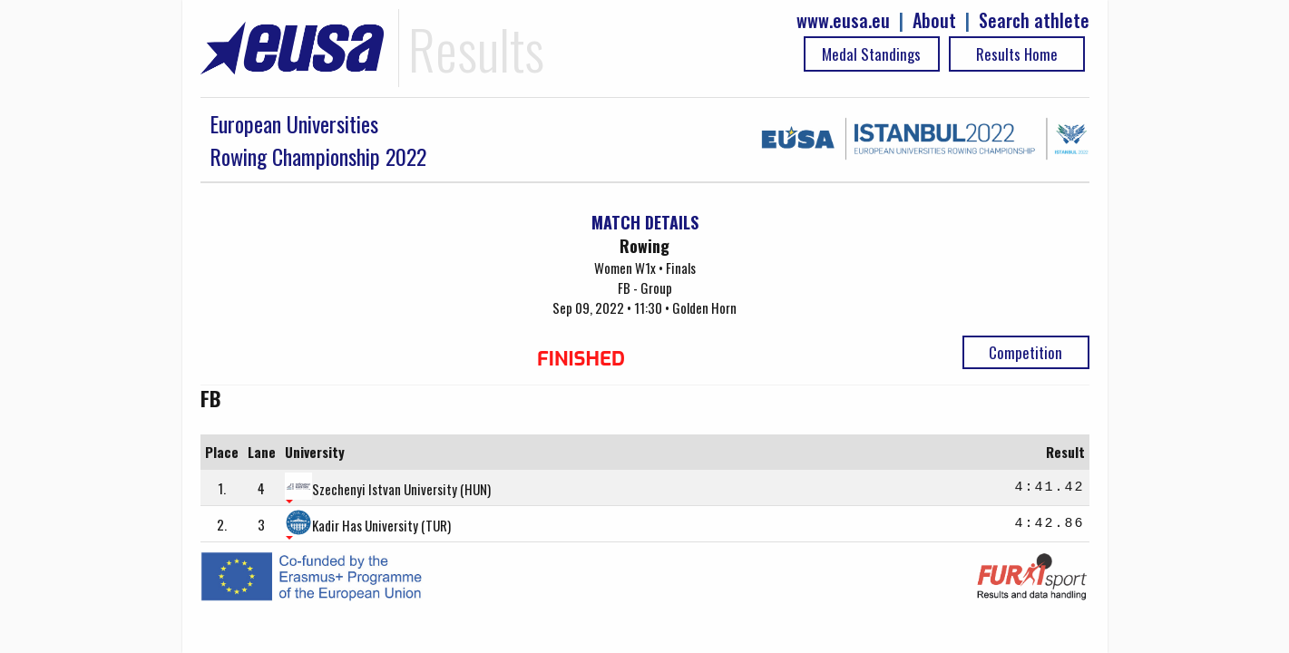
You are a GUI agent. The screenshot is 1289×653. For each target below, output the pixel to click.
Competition (1025, 352)
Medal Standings (871, 54)
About (934, 20)
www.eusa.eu (843, 20)
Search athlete (1034, 20)
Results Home (1017, 54)
